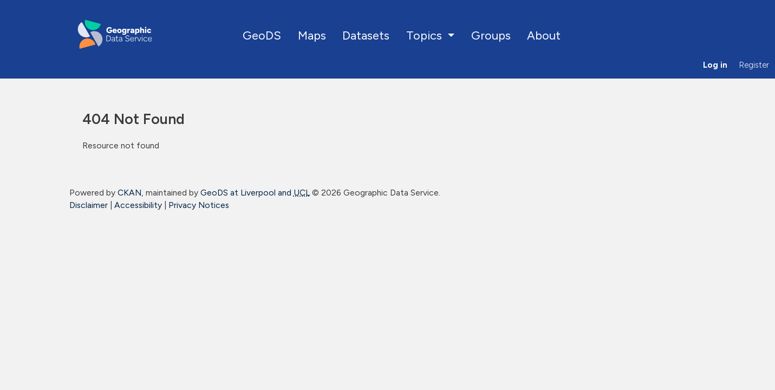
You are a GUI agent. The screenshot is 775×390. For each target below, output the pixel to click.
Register (754, 65)
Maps (312, 35)
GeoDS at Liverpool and (255, 192)
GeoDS (262, 35)
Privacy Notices (198, 205)
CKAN (129, 192)
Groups (491, 35)
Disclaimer (88, 205)
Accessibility (138, 205)
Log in (715, 65)
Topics (425, 35)
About (544, 35)
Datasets (365, 35)
